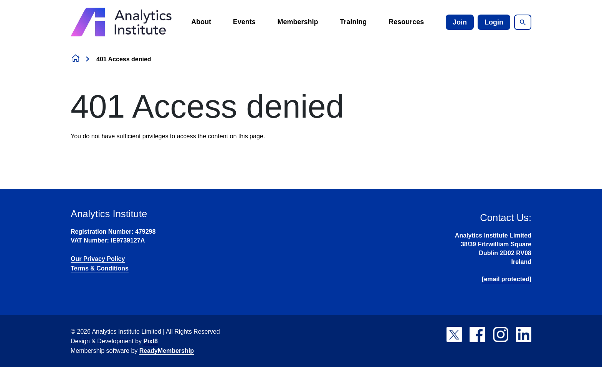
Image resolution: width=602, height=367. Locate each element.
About (201, 22)
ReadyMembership (166, 350)
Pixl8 (150, 341)
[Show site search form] (522, 22)
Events (244, 22)
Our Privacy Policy (98, 259)
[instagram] (500, 334)
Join (460, 22)
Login (494, 22)
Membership (298, 22)
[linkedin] (523, 334)
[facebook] (477, 334)
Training (353, 22)
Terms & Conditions (100, 268)
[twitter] (454, 334)
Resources (406, 22)
